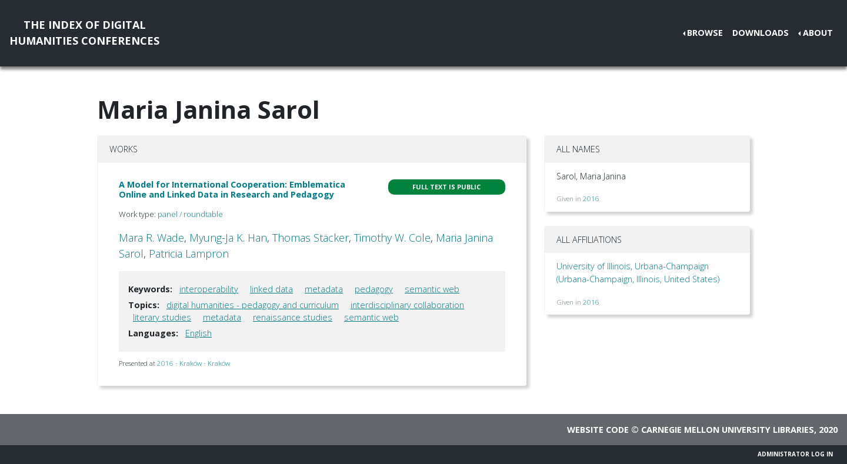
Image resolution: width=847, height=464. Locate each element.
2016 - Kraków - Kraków (193, 363)
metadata (324, 289)
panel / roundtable (190, 214)
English (198, 333)
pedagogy (374, 289)
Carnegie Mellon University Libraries (727, 429)
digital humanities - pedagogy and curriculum (252, 305)
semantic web (432, 289)
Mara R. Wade (151, 238)
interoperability (208, 289)
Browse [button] (705, 32)
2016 (591, 198)
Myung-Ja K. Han (228, 238)
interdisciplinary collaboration (407, 305)
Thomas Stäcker (310, 238)
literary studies (162, 317)
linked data (271, 289)
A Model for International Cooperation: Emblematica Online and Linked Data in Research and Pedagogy (232, 189)
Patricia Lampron (189, 253)
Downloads (760, 32)
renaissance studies (292, 317)
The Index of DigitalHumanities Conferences (84, 33)
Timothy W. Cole (392, 238)
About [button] (818, 32)
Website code (598, 429)
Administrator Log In (795, 454)
